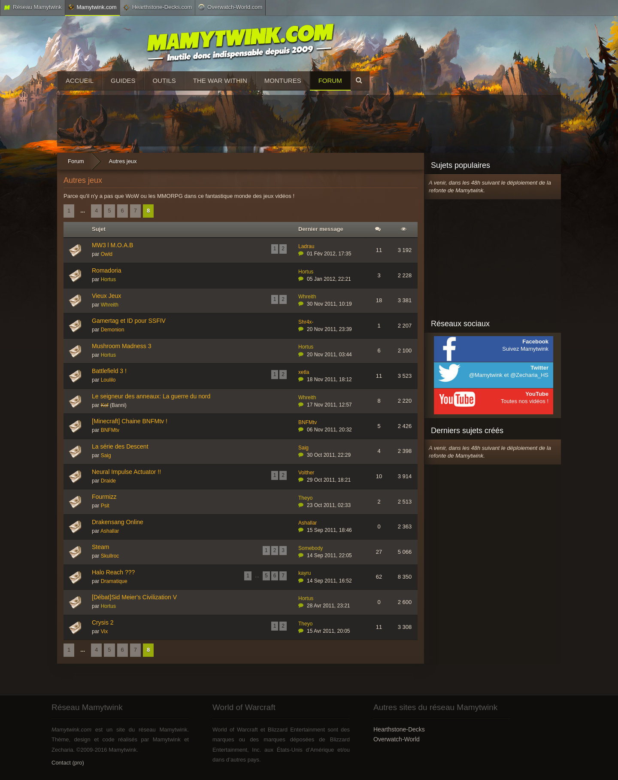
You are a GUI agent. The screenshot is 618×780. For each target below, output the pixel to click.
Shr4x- (305, 322)
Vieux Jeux (106, 295)
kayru (304, 573)
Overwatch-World (396, 739)
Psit (105, 506)
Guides (123, 80)
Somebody (310, 548)
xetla (303, 372)
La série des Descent (120, 446)
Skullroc (110, 556)
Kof (105, 405)
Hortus (108, 279)
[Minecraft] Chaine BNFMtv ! (129, 421)
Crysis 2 (103, 622)
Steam (100, 546)
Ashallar (109, 531)
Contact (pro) (68, 762)
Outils (164, 80)
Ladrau (306, 246)
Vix (104, 631)
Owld (106, 254)
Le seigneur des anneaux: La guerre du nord (151, 396)
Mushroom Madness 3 (121, 346)
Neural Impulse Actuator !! (126, 471)
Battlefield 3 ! (109, 370)
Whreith (109, 305)
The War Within (220, 80)
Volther (306, 473)
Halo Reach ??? (113, 572)
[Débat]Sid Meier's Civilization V (134, 597)
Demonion (112, 330)
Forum (330, 80)
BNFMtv (110, 430)
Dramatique (114, 581)
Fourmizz (104, 496)
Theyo (305, 498)
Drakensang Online (117, 522)
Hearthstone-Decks (399, 729)
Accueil (80, 80)
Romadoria (106, 270)
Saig (106, 455)
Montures (282, 80)
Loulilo (108, 380)
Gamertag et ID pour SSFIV (129, 320)
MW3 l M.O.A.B (112, 245)
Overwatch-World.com (230, 6)
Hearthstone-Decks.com (157, 7)
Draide (108, 481)
